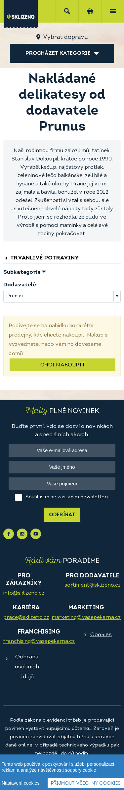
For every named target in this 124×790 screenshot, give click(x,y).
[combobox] (62, 296)
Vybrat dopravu (65, 37)
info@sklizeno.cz (23, 593)
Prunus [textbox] (14, 296)
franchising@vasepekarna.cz (39, 641)
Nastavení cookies (20, 783)
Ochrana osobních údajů (27, 667)
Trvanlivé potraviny (41, 258)
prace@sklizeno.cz (26, 617)
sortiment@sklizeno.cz (92, 585)
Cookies (101, 635)
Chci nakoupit (62, 365)
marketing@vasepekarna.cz (86, 617)
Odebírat (62, 515)
